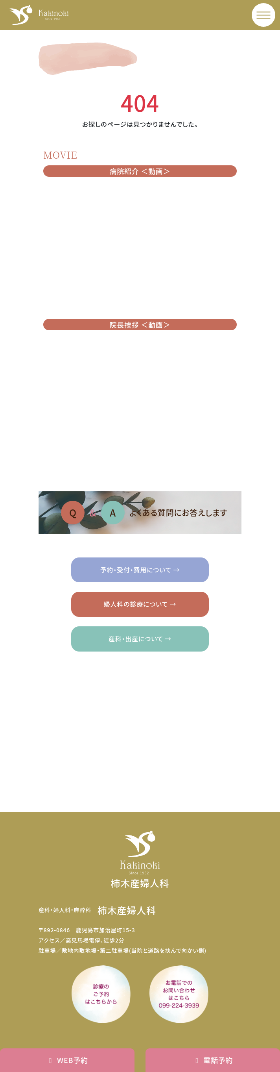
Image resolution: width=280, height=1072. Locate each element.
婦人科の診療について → (140, 604)
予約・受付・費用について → (140, 569)
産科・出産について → (140, 638)
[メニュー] (264, 15)
